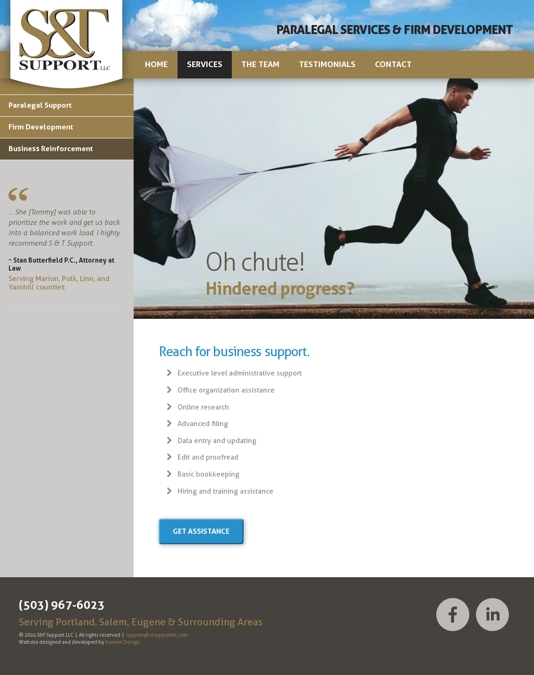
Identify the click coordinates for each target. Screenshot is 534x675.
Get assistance (201, 531)
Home (156, 64)
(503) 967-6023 (62, 605)
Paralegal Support (40, 105)
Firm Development (40, 126)
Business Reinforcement (50, 148)
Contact (393, 64)
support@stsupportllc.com (157, 635)
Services (204, 64)
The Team (260, 64)
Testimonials (327, 64)
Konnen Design (122, 642)
